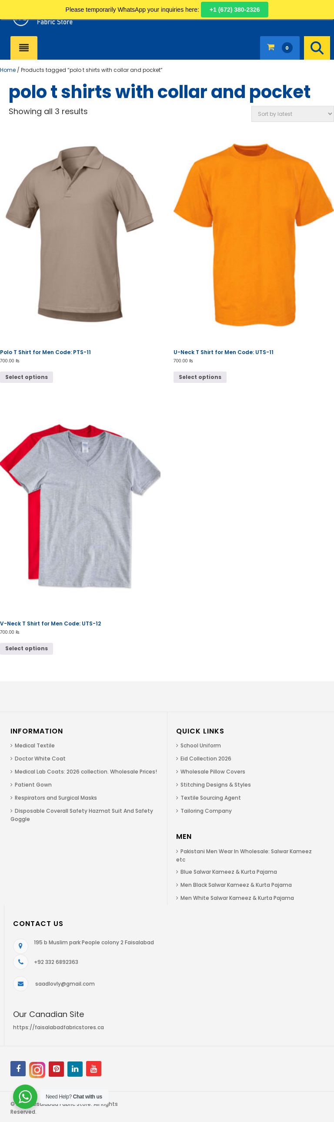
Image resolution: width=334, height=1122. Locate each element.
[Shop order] (292, 114)
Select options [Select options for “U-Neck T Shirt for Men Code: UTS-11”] (200, 377)
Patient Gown (33, 784)
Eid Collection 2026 (205, 758)
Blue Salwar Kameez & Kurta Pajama (228, 871)
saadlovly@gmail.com (65, 983)
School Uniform (200, 745)
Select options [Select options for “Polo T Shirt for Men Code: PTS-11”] (26, 377)
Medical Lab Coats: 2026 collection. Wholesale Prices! (86, 771)
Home (8, 70)
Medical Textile (35, 745)
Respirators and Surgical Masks (56, 797)
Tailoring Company (206, 810)
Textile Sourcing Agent (210, 797)
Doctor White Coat (40, 758)
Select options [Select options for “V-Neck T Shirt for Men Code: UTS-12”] (26, 648)
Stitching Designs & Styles (215, 784)
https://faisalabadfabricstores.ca (58, 1027)
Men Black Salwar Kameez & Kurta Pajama (236, 885)
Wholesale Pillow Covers (212, 771)
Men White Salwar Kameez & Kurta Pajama (237, 898)
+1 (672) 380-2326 (235, 9)
